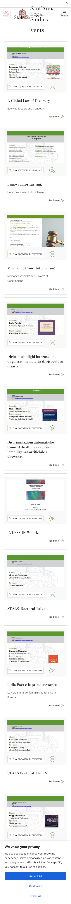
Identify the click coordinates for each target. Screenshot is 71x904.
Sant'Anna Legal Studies (42, 13)
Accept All (35, 876)
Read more (54, 116)
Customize (35, 886)
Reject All (35, 896)
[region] (35, 872)
